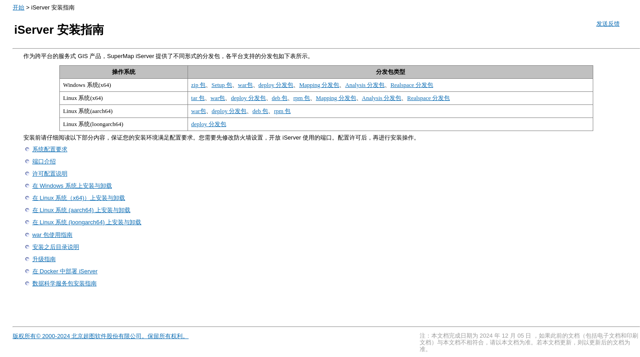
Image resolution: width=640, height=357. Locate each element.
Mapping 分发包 (319, 84)
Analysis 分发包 (365, 84)
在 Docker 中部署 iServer (65, 271)
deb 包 (279, 98)
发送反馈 (608, 23)
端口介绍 (44, 161)
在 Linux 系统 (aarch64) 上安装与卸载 (81, 210)
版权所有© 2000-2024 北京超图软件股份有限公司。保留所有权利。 (100, 336)
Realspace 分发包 (411, 84)
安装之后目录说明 (55, 247)
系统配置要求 (49, 149)
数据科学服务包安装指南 (64, 283)
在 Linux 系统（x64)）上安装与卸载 (78, 197)
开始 (18, 7)
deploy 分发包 (276, 84)
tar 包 (198, 98)
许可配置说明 (49, 173)
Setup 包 (221, 84)
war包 (245, 84)
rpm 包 (301, 98)
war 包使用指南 (52, 234)
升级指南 (44, 259)
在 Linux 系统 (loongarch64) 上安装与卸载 (87, 222)
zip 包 (198, 84)
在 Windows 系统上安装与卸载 (72, 185)
